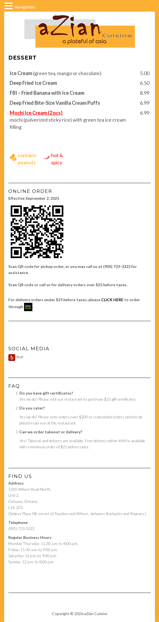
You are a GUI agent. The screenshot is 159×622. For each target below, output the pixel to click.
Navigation (24, 6)
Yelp (15, 357)
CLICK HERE (112, 299)
